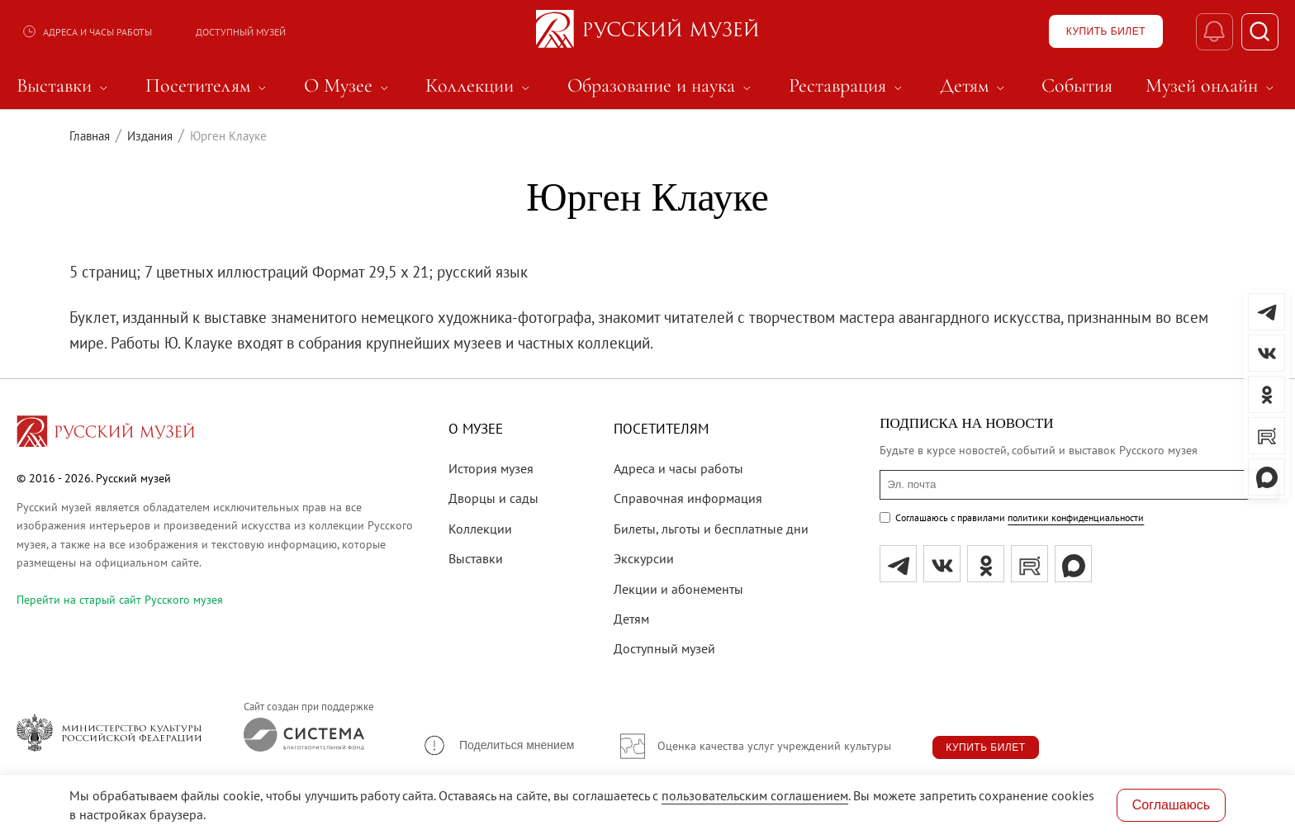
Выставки (475, 558)
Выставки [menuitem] (64, 86)
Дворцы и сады (493, 498)
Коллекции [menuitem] (479, 86)
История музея (491, 468)
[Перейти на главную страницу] (106, 433)
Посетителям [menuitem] (208, 86)
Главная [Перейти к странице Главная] (89, 136)
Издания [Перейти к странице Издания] (150, 136)
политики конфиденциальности (1076, 517)
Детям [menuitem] (974, 86)
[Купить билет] (1106, 31)
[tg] (898, 563)
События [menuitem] (1076, 86)
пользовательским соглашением (755, 795)
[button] (498, 745)
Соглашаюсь (1171, 805)
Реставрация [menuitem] (848, 86)
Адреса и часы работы (86, 31)
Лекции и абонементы (678, 589)
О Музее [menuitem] (348, 86)
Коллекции (480, 528)
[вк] (942, 563)
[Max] (1073, 563)
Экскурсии (644, 558)
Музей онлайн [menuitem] (1212, 86)
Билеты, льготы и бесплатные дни (711, 528)
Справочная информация (688, 498)
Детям (631, 618)
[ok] (985, 563)
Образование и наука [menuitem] (661, 86)
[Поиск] (1259, 31)
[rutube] (1029, 563)
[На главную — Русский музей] (647, 31)
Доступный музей (241, 32)
